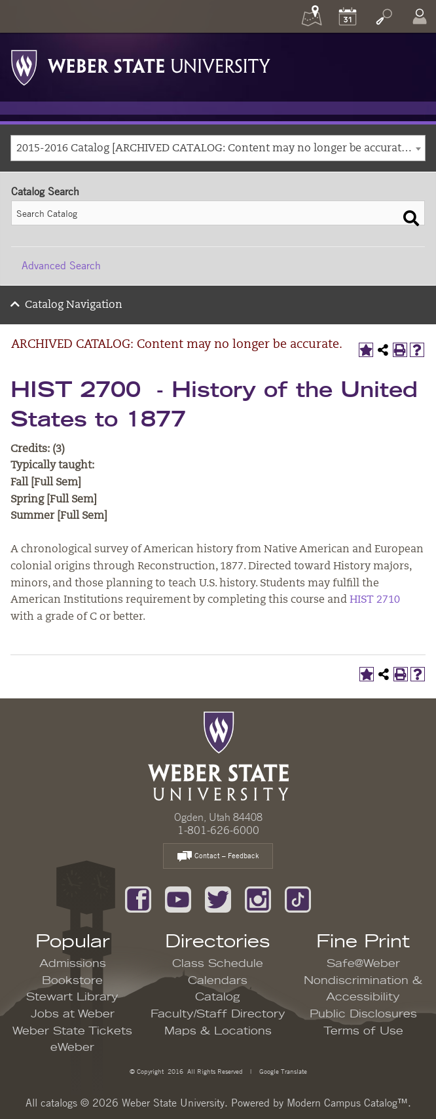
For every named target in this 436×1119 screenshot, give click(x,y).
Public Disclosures (363, 1014)
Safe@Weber (363, 963)
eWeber (72, 1047)
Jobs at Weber (73, 1014)
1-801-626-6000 (218, 830)
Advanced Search (61, 265)
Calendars (217, 981)
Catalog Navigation (73, 305)
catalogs (59, 1102)
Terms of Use (363, 1031)
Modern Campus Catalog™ (347, 1102)
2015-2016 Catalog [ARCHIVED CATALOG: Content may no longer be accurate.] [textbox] (214, 148)
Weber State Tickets (72, 1031)
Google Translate (282, 1071)
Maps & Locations (218, 1031)
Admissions (72, 963)
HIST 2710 (375, 600)
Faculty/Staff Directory (218, 1014)
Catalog (217, 997)
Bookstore (72, 981)
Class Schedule (217, 963)
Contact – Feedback (218, 856)
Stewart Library (72, 997)
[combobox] (218, 148)
